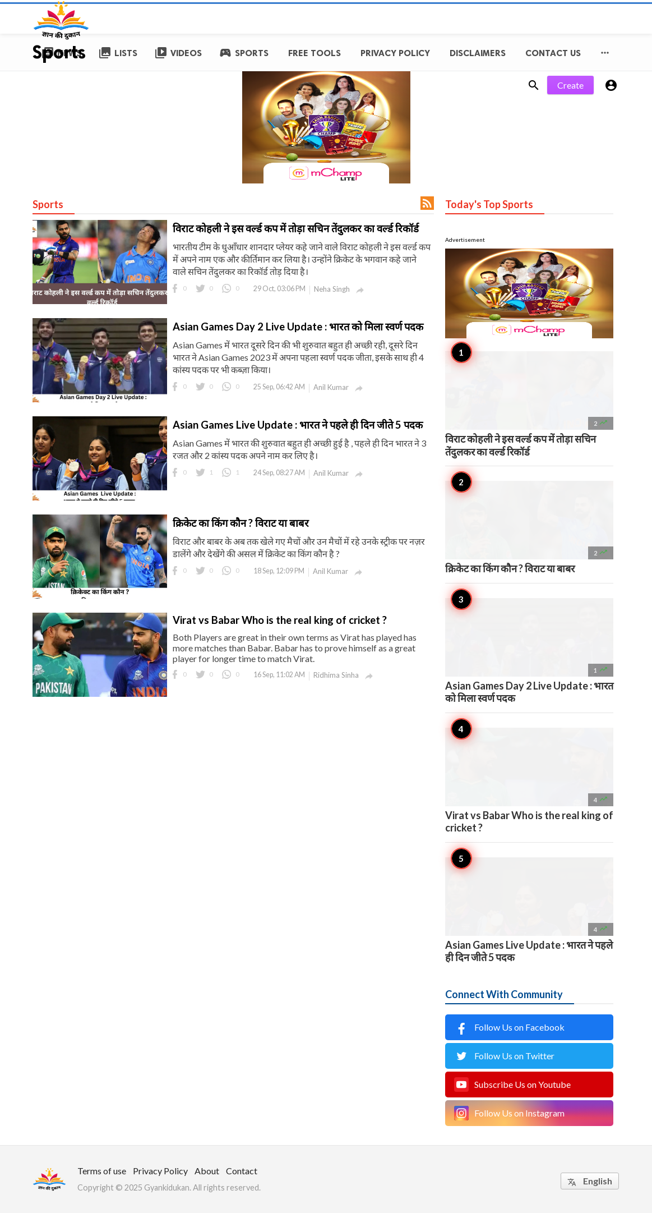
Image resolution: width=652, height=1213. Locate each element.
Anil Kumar (331, 387)
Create (570, 85)
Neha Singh (332, 288)
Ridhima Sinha (336, 674)
